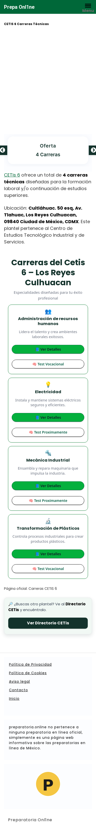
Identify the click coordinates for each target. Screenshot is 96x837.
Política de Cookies (28, 672)
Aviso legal (19, 681)
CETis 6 (12, 175)
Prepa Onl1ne (19, 7)
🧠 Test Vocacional (48, 364)
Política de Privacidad (30, 664)
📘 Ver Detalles (48, 349)
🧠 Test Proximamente (48, 432)
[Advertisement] (47, 81)
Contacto (18, 689)
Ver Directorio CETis (48, 623)
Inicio (14, 698)
